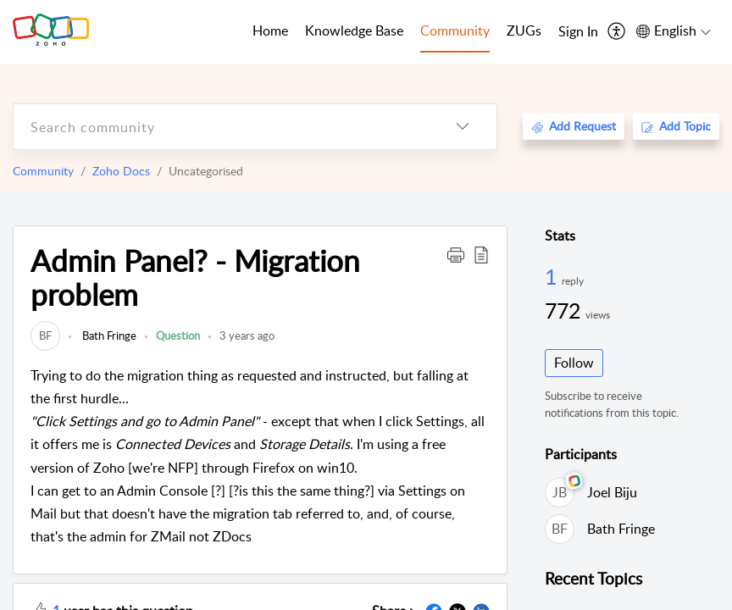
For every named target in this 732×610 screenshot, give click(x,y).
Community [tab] (455, 30)
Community (43, 171)
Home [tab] (270, 30)
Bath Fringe (108, 335)
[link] (45, 335)
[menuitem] (578, 32)
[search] (221, 126)
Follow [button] (574, 362)
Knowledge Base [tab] (354, 30)
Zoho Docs (121, 171)
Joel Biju (612, 492)
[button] (455, 254)
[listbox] (462, 126)
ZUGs (524, 30)
